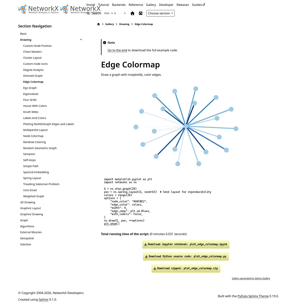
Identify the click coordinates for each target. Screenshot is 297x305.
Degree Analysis (33, 70)
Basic (23, 33)
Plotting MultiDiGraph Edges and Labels (48, 124)
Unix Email (30, 190)
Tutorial (103, 5)
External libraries (31, 232)
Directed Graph (33, 75)
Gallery (151, 5)
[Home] (97, 24)
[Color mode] (124, 13)
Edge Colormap (33, 82)
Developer (166, 5)
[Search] (102, 13)
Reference (136, 5)
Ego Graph (30, 88)
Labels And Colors (34, 118)
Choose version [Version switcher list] (159, 13)
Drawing (25, 39)
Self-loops (29, 160)
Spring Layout (32, 178)
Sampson (29, 154)
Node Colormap (33, 136)
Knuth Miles (30, 112)
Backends (119, 5)
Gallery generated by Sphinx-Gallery (250, 278)
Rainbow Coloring (34, 142)
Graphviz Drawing (31, 214)
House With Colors (35, 106)
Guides (197, 5)
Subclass (25, 244)
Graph (24, 220)
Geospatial (27, 238)
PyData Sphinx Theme (253, 296)
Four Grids (30, 100)
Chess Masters (32, 51)
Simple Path (30, 166)
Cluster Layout (32, 57)
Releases (183, 5)
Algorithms (27, 226)
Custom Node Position (37, 46)
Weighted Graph (33, 196)
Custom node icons (35, 64)
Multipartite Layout (35, 130)
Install (90, 5)
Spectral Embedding (36, 172)
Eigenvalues (30, 94)
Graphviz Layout (30, 208)
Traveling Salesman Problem (41, 184)
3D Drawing (27, 202)
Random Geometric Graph (40, 148)
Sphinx (43, 299)
